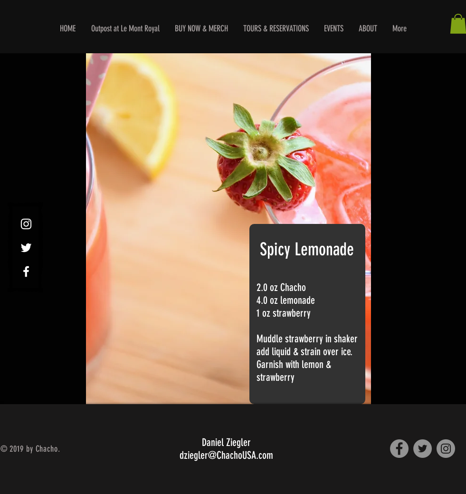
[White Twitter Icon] (26, 248)
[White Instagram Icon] (26, 224)
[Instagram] (446, 448)
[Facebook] (399, 448)
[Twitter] (422, 448)
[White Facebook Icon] (26, 271)
